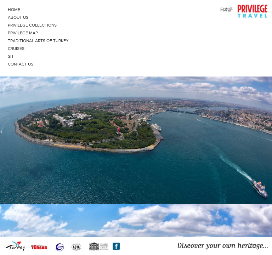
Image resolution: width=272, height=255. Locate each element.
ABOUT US (18, 17)
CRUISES (92, 48)
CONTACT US (20, 64)
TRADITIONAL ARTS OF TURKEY (92, 40)
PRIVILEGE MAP (23, 32)
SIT (92, 55)
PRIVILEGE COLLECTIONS (92, 24)
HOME (14, 9)
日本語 (226, 9)
